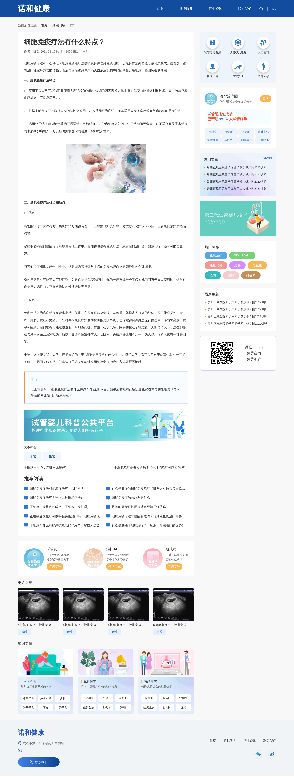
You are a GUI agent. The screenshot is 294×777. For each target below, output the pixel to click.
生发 (52, 456)
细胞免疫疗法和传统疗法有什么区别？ (57, 488)
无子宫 (63, 709)
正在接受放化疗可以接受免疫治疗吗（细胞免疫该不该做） (66, 519)
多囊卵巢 (45, 699)
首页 (159, 9)
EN (274, 9)
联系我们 (244, 9)
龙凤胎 (106, 708)
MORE (267, 158)
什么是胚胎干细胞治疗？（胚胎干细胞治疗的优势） (148, 526)
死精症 (246, 131)
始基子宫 (28, 709)
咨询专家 (55, 568)
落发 (33, 456)
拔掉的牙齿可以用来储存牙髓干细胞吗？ (140, 507)
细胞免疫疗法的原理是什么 (131, 498)
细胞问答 (58, 25)
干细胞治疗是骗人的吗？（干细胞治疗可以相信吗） (150, 467)
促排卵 (89, 699)
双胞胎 (123, 699)
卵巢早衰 (28, 699)
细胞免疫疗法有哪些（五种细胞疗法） (57, 498)
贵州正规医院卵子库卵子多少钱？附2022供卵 (236, 167)
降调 (106, 699)
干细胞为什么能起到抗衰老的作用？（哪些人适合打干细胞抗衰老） (66, 528)
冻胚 (123, 708)
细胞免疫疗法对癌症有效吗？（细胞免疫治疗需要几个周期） (148, 519)
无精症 (229, 131)
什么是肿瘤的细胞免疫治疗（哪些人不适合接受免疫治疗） (148, 490)
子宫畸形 (263, 140)
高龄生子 (229, 140)
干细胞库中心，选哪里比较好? (45, 467)
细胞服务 (185, 9)
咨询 (265, 98)
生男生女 (88, 708)
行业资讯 (215, 9)
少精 (63, 699)
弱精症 (213, 131)
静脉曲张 (263, 131)
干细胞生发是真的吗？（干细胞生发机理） (60, 507)
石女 (45, 709)
